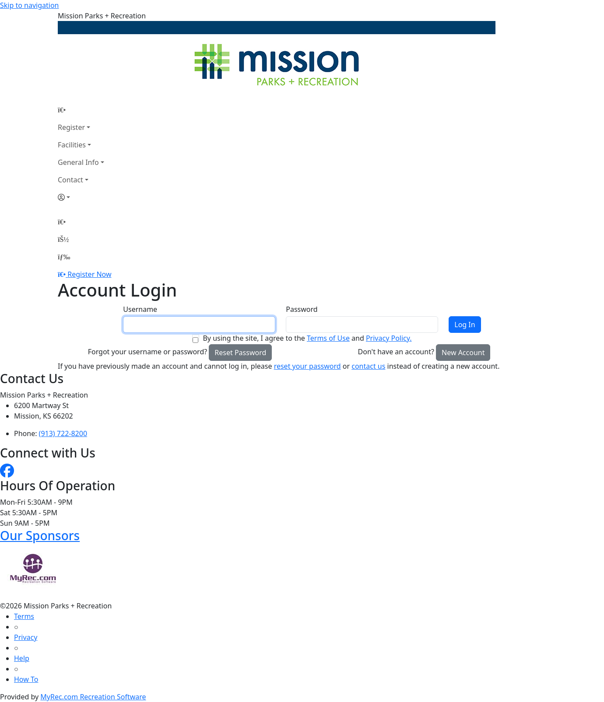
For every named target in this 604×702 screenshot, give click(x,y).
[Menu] (64, 256)
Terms (24, 616)
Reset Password (240, 352)
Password (301, 309)
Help (21, 658)
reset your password (307, 366)
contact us (368, 366)
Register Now (89, 274)
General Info (78, 162)
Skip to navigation (29, 5)
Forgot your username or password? (147, 351)
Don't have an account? (396, 351)
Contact (70, 180)
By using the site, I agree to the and (307, 338)
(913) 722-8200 (63, 433)
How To (26, 679)
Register (71, 127)
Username (140, 309)
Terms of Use (328, 338)
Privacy (25, 637)
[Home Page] (81, 110)
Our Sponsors (40, 535)
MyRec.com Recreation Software (93, 697)
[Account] (81, 197)
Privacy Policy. (389, 338)
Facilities (72, 145)
